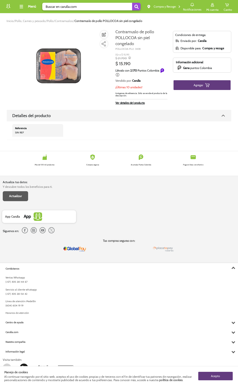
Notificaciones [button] (192, 6)
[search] (91, 6)
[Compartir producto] (104, 44)
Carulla (136, 81)
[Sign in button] (212, 6)
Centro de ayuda (14, 322)
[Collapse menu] (27, 6)
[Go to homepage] (10, 21)
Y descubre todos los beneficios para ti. (27, 186)
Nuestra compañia (15, 341)
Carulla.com (11, 332)
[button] (117, 75)
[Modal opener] (129, 58)
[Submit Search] (136, 6)
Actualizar (15, 196)
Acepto (215, 376)
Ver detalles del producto (130, 103)
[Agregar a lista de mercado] (104, 34)
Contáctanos (12, 268)
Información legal (15, 351)
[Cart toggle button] (228, 6)
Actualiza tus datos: (15, 182)
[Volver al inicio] (8, 8)
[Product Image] (59, 66)
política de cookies (171, 380)
